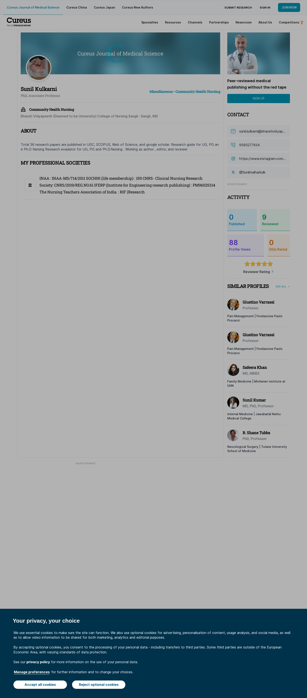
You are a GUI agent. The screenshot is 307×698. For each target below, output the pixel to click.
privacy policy (38, 662)
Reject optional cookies (99, 684)
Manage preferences (32, 672)
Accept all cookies (40, 684)
